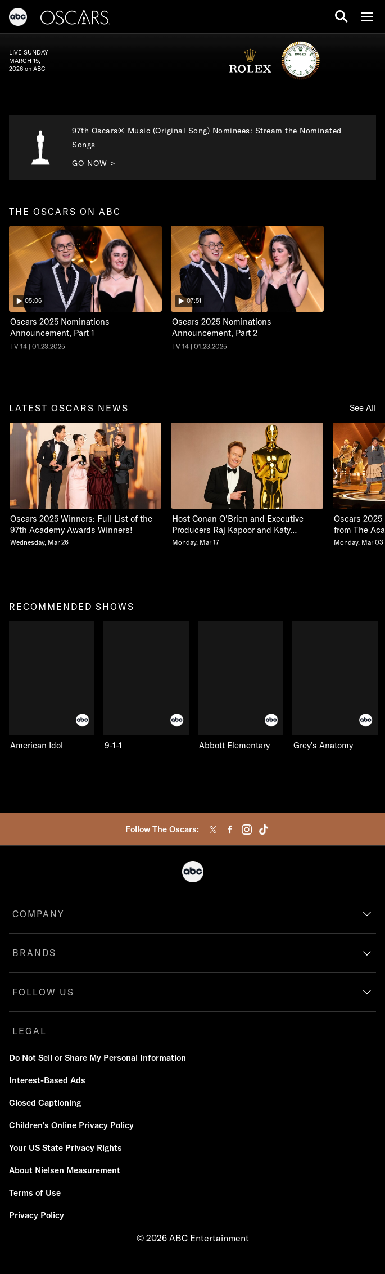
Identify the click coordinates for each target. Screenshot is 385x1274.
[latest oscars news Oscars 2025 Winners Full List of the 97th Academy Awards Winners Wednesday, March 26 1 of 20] (85, 485)
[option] (85, 293)
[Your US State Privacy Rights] (65, 1148)
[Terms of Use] (35, 1193)
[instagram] (247, 829)
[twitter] (213, 829)
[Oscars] (75, 18)
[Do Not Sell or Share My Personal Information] (97, 1058)
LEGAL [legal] (29, 1031)
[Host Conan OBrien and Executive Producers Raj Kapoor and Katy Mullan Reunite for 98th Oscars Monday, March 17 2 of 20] (247, 485)
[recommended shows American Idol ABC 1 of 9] (51, 686)
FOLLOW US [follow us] (43, 992)
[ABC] (18, 18)
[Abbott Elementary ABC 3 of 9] (240, 686)
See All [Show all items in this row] (363, 407)
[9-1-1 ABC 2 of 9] (146, 686)
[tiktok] (264, 829)
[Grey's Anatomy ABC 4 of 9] (335, 686)
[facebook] (230, 829)
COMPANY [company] (38, 913)
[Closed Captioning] (45, 1103)
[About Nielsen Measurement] (64, 1170)
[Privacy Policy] (36, 1215)
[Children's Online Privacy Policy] (71, 1125)
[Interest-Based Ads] (47, 1080)
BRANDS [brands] (34, 952)
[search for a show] (341, 16)
